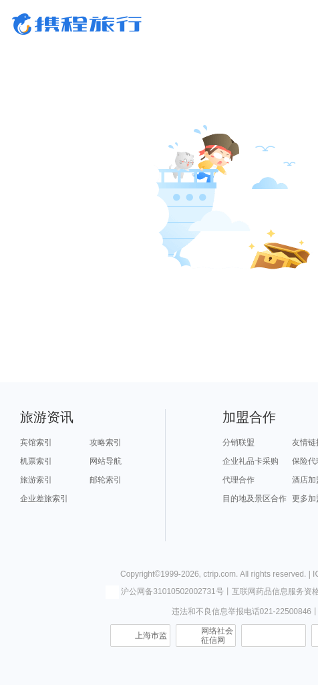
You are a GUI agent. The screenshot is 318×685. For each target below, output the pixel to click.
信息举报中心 (273, 635)
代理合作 (238, 480)
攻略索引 (106, 442)
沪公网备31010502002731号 (164, 591)
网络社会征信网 (217, 635)
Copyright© (140, 574)
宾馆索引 (36, 442)
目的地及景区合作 (254, 498)
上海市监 (151, 635)
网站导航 (106, 461)
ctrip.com (219, 574)
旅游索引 (36, 480)
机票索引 (36, 461)
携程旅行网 (77, 24)
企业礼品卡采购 (250, 461)
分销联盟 (238, 442)
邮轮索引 (106, 480)
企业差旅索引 (44, 498)
